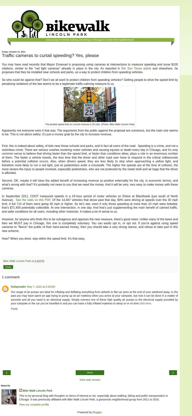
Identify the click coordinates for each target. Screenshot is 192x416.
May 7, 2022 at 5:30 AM (41, 286)
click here (145, 303)
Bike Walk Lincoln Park (37, 390)
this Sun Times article (136, 68)
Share (8, 267)
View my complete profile (34, 404)
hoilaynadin (18, 286)
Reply (14, 308)
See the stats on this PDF (33, 200)
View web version (89, 379)
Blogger (97, 412)
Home (90, 372)
